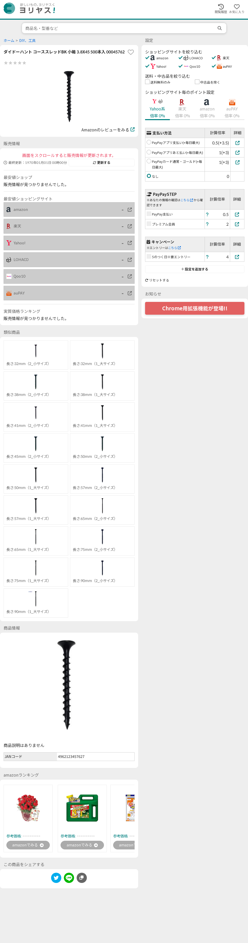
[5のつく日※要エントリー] (237, 256)
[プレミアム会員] (237, 224)
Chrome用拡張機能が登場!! (195, 308)
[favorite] (131, 52)
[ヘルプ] (207, 214)
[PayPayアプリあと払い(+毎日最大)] (237, 152)
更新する (101, 163)
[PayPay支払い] (237, 214)
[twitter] (56, 879)
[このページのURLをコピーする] (82, 878)
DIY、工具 (27, 40)
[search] (220, 28)
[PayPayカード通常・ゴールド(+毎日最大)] (237, 162)
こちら (186, 200)
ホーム (9, 40)
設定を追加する (194, 269)
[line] (69, 879)
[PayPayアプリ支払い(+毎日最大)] (237, 142)
